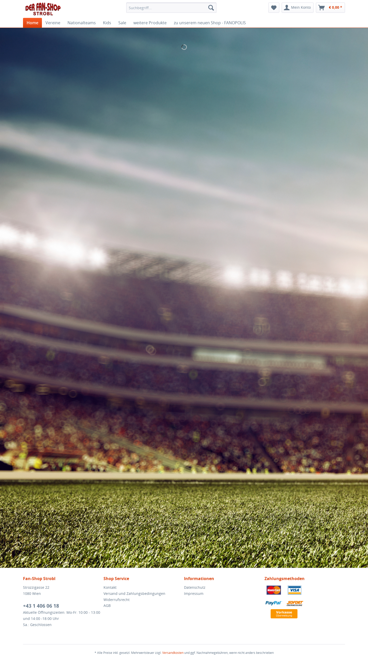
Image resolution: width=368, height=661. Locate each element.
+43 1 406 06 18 (41, 606)
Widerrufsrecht (116, 599)
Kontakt (110, 587)
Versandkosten (172, 653)
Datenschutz (194, 587)
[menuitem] (171, 8)
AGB (107, 605)
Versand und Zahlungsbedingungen (134, 593)
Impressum (193, 593)
